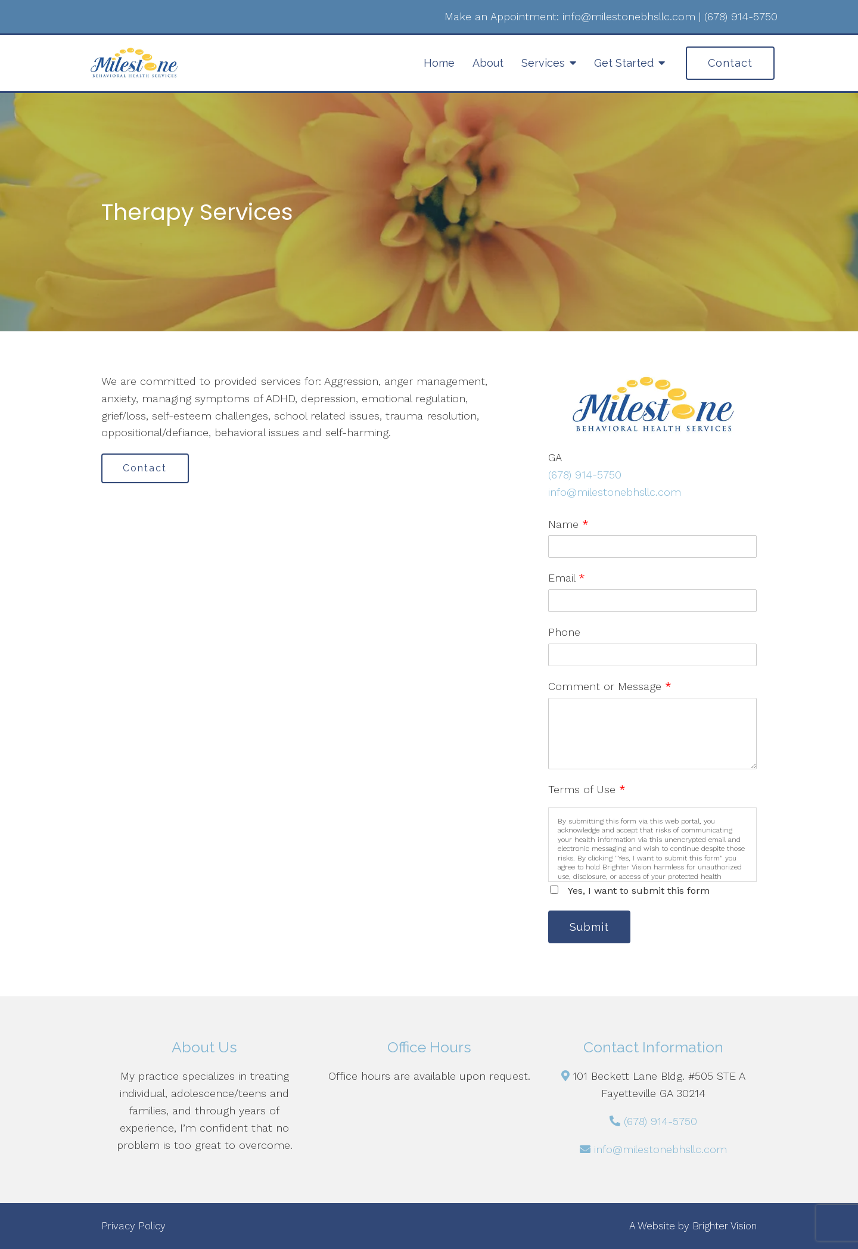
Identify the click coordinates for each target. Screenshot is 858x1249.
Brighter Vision (724, 1226)
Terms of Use (587, 789)
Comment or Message (610, 686)
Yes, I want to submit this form (639, 890)
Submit (590, 927)
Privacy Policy (133, 1226)
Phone (564, 632)
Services (543, 63)
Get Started (624, 63)
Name (568, 524)
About (487, 63)
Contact (730, 63)
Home (439, 63)
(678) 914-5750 (584, 474)
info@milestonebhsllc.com (614, 492)
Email (566, 577)
